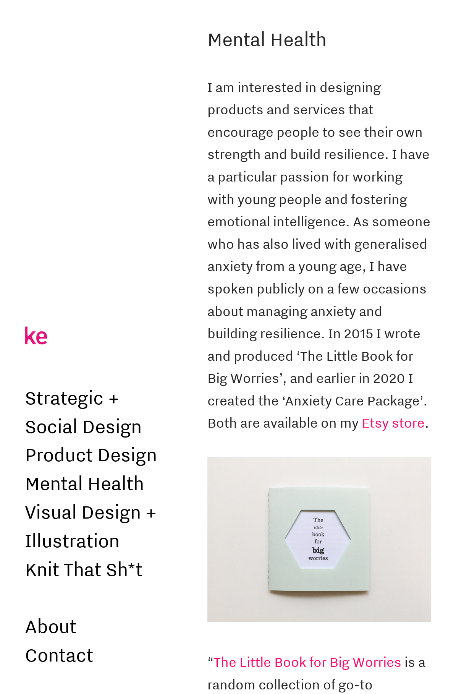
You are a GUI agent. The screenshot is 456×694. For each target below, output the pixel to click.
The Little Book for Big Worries (307, 661)
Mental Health (84, 483)
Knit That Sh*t (83, 568)
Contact (59, 654)
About (50, 625)
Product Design (91, 454)
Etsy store (393, 422)
